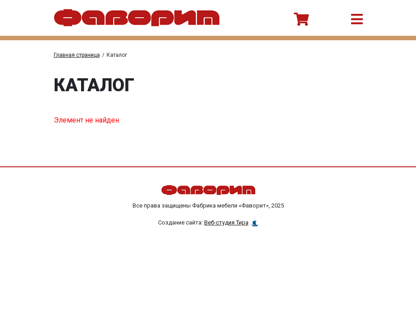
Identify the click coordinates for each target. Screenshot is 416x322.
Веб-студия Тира (226, 222)
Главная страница (77, 55)
